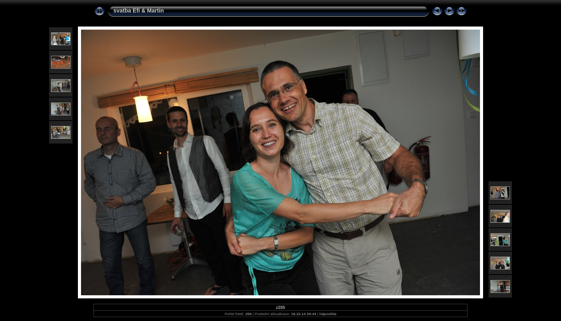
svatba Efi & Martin (138, 10)
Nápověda (328, 314)
